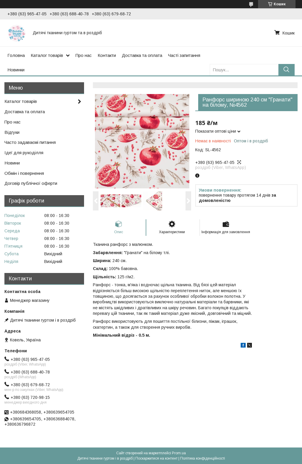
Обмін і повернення (24, 173)
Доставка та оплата (142, 55)
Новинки (15, 69)
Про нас (84, 55)
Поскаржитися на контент (156, 458)
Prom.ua (179, 453)
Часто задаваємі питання (30, 142)
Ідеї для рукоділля (23, 152)
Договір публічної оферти (30, 183)
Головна (16, 55)
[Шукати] (286, 69)
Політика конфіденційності (202, 458)
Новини (12, 162)
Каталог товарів (47, 55)
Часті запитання (184, 55)
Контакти (107, 55)
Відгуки (11, 132)
